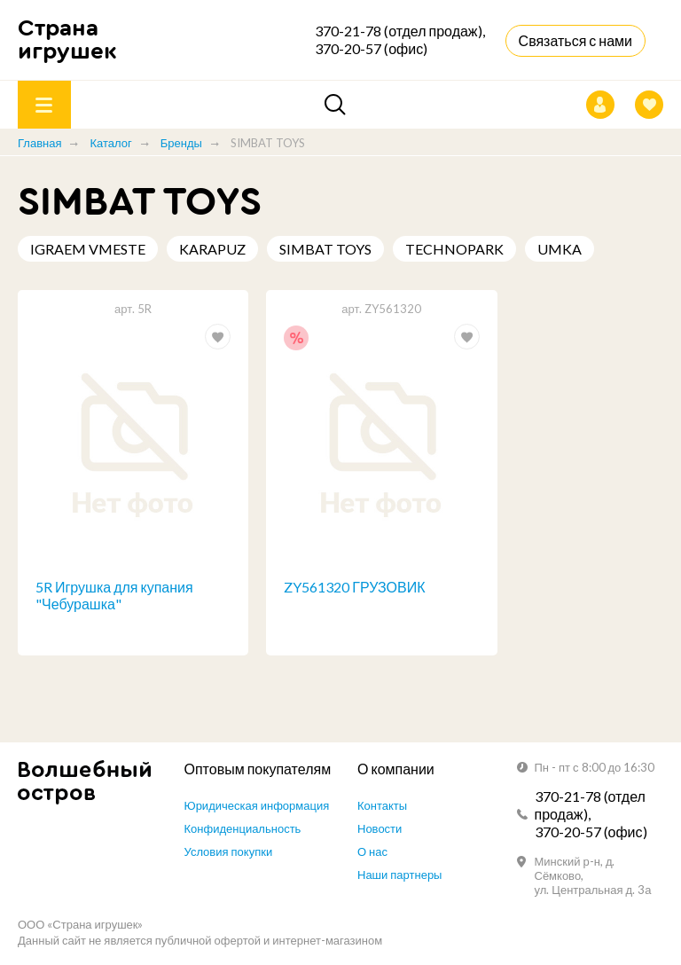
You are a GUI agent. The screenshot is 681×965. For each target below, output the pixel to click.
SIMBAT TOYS (325, 248)
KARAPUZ (212, 248)
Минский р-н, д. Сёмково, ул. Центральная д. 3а (593, 875)
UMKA (559, 248)
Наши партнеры (399, 874)
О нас (372, 851)
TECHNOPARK (454, 248)
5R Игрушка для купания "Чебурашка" (114, 595)
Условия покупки (228, 851)
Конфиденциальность (242, 828)
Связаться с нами (575, 40)
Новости (379, 828)
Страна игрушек (67, 39)
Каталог (110, 143)
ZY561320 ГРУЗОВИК (354, 586)
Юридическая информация (257, 805)
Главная (39, 143)
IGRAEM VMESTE (87, 248)
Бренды (181, 143)
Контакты (382, 805)
